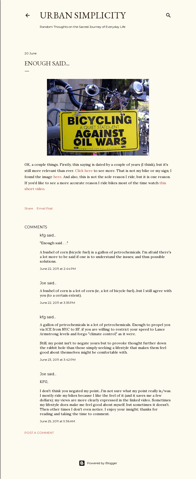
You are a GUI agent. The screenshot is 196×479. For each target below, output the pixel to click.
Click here (83, 170)
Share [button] (28, 208)
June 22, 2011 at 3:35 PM (57, 303)
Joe (43, 283)
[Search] (168, 14)
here (57, 176)
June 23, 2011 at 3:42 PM (58, 359)
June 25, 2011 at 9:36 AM (57, 421)
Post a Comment (39, 433)
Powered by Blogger (98, 463)
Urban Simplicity (83, 15)
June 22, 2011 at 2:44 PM (58, 269)
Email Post (45, 208)
